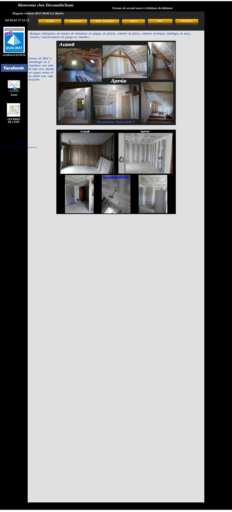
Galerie (133, 21)
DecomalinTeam (20, 142)
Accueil (50, 21)
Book (160, 21)
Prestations (75, 21)
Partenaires (187, 21)
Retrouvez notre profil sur (12, 147)
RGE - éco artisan (105, 21)
